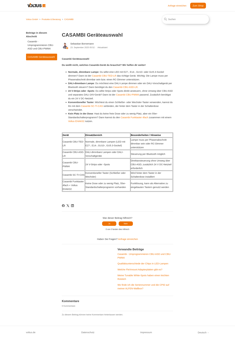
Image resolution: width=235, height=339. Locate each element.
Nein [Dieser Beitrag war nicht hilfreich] (126, 224)
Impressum (146, 332)
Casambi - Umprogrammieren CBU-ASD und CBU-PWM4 (41, 45)
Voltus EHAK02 (76, 121)
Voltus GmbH (32, 19)
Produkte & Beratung (51, 19)
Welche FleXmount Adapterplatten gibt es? (139, 269)
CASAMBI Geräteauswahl (41, 57)
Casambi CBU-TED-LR (104, 75)
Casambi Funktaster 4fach (134, 117)
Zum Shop (198, 5)
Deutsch (203, 332)
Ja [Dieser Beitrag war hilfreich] (109, 224)
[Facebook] (63, 205)
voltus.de (31, 332)
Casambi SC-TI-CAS (92, 106)
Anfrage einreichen (177, 5)
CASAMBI (69, 19)
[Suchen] (185, 19)
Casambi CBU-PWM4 (127, 94)
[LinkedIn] (72, 205)
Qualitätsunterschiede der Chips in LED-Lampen (142, 263)
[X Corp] (67, 205)
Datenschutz (87, 332)
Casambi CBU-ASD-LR (125, 87)
